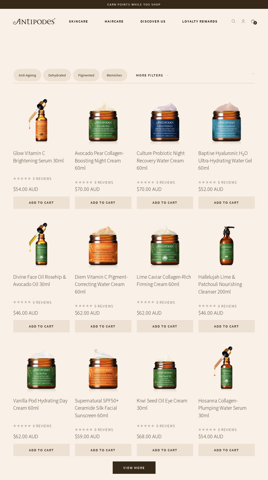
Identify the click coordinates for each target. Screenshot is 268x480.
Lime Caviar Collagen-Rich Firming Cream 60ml (164, 280)
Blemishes (114, 75)
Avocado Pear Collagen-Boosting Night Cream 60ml (99, 160)
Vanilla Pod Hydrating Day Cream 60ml (40, 404)
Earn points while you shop (134, 4)
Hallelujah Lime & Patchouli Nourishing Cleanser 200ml (220, 284)
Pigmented (86, 75)
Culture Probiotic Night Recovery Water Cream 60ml (161, 160)
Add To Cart (41, 202)
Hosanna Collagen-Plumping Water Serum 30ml (222, 408)
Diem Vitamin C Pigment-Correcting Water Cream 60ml (101, 284)
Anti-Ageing (27, 75)
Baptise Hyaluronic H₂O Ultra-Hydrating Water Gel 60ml (225, 160)
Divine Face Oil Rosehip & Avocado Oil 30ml (39, 280)
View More (134, 467)
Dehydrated (57, 75)
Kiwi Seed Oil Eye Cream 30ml (162, 404)
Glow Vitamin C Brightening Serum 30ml (38, 157)
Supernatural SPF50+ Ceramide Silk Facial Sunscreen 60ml (97, 408)
